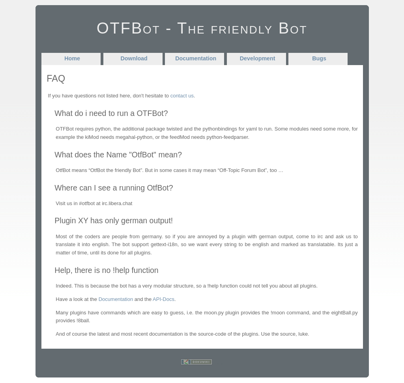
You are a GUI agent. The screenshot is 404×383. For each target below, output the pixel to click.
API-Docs (163, 299)
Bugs (319, 58)
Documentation (195, 58)
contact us (182, 96)
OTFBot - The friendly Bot (202, 28)
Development (257, 58)
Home (72, 58)
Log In (218, 364)
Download (134, 58)
